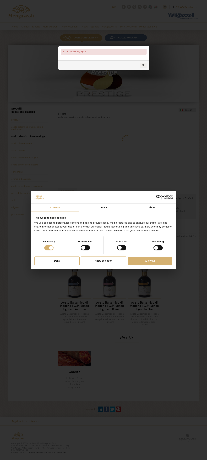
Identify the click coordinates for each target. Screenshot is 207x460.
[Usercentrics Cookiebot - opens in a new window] (158, 197)
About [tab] (152, 207)
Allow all (150, 260)
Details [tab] (103, 207)
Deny (57, 260)
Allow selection (103, 260)
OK (143, 65)
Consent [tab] (55, 207)
